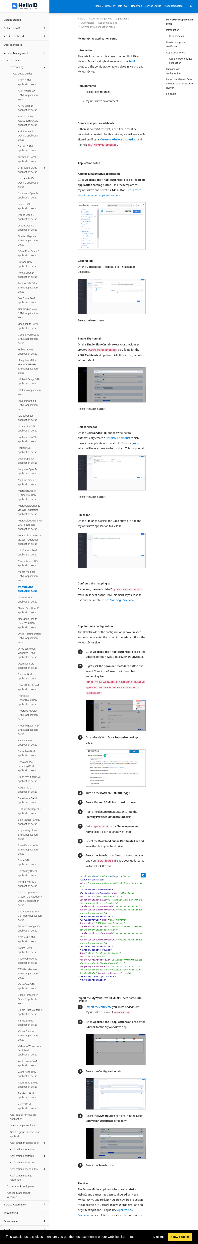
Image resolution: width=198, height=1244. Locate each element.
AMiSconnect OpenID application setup (28, 135)
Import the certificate (99, 1007)
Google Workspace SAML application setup (28, 338)
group (135, 443)
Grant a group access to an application (25, 1134)
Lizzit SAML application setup (27, 450)
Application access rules (28, 1169)
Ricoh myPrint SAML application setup (29, 779)
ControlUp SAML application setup (27, 159)
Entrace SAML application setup (27, 264)
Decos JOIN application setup (27, 206)
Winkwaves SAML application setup (28, 1063)
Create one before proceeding (118, 139)
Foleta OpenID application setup (27, 274)
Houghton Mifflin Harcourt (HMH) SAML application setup (28, 366)
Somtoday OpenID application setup (28, 873)
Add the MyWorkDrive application (180, 60)
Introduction (172, 30)
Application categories (28, 1162)
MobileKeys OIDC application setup (27, 563)
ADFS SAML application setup (27, 82)
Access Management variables (19, 1195)
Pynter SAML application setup (27, 742)
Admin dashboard (25, 36)
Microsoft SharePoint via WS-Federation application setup (30, 539)
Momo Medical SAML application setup (28, 576)
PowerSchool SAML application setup (29, 687)
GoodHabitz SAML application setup (28, 326)
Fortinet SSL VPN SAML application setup (28, 287)
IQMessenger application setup (27, 417)
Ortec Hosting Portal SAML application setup (29, 638)
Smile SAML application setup (27, 862)
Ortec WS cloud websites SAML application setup (27, 653)
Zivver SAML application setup (27, 1106)
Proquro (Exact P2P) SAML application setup (29, 729)
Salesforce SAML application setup (27, 800)
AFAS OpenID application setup (27, 107)
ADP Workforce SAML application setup (28, 95)
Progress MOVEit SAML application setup (28, 715)
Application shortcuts (28, 1156)
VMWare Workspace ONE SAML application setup (29, 1050)
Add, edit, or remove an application (23, 1116)
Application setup (175, 52)
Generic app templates (28, 1125)
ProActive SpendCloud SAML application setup (28, 700)
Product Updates (173, 5)
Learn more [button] (129, 1236)
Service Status (153, 5)
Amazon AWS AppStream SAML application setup (28, 120)
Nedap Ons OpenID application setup (28, 610)
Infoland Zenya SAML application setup (30, 381)
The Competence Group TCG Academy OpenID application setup (30, 898)
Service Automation (25, 1204)
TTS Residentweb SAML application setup (28, 973)
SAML (132, 61)
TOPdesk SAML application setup (27, 939)
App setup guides (30, 74)
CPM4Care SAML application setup (32, 169)
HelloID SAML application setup (27, 351)
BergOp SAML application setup (27, 148)
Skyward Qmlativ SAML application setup (28, 834)
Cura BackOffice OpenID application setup (28, 182)
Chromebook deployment (27, 1186)
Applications (27, 60)
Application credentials (28, 1149)
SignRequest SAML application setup (29, 821)
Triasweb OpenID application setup (27, 960)
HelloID (82, 18)
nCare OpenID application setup (27, 599)
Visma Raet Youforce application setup (30, 1012)
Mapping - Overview (122, 600)
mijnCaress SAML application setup (28, 552)
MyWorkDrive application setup (27, 588)
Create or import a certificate (176, 44)
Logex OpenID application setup (27, 460)
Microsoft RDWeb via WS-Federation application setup (30, 524)
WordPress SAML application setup (28, 1074)
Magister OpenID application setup (27, 471)
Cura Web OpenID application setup (28, 195)
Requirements (176, 36)
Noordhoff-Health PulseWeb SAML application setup (27, 623)
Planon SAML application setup (27, 676)
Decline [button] (158, 1236)
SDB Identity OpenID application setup (29, 811)
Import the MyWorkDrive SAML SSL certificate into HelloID (179, 83)
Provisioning (25, 1212)
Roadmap (136, 5)
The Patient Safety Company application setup (30, 915)
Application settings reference (21, 1177)
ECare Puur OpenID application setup (28, 253)
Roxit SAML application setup (27, 789)
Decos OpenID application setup (27, 217)
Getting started (25, 19)
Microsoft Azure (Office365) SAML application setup (28, 495)
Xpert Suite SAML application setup (28, 1084)
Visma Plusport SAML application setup (28, 1035)
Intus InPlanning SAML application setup (28, 405)
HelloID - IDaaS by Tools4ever (111, 5)
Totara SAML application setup (27, 950)
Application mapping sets (28, 1143)
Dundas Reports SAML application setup (28, 240)
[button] (191, 5)
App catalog (28, 67)
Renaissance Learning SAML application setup (27, 766)
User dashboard (25, 44)
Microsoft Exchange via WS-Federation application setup (29, 510)
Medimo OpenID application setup (27, 482)
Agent (25, 1229)
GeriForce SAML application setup (27, 300)
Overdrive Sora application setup (27, 665)
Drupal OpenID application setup (27, 227)
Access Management (25, 53)
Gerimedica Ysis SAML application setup (28, 313)
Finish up (171, 94)
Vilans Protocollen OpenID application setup (28, 999)
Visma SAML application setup (27, 1022)
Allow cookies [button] (180, 1236)
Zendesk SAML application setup (27, 1095)
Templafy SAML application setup (27, 883)
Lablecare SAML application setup (27, 439)
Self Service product (118, 438)
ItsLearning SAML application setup (28, 428)
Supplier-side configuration (173, 71)
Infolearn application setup (29, 392)
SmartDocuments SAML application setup (28, 849)
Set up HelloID (25, 28)
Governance (25, 1221)
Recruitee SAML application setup (27, 753)
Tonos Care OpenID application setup (29, 928)
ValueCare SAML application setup (27, 986)
